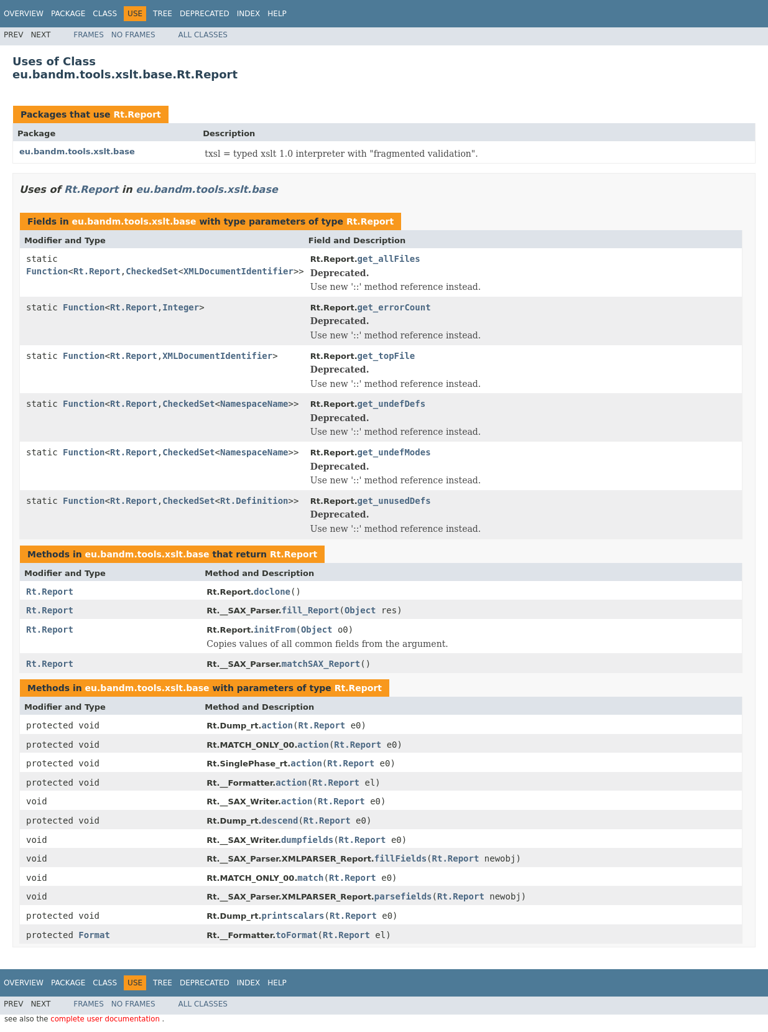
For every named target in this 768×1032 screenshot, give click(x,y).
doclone (272, 592)
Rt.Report (136, 114)
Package (68, 13)
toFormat (296, 935)
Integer (180, 307)
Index (249, 13)
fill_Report (311, 610)
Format (94, 935)
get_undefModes (394, 452)
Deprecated (204, 13)
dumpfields (307, 840)
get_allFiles (389, 259)
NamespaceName (254, 404)
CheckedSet (152, 271)
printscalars (292, 916)
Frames (88, 34)
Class (105, 13)
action (277, 725)
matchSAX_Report (321, 664)
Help (277, 13)
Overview (24, 13)
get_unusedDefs (394, 501)
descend (279, 820)
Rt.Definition (254, 501)
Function (47, 271)
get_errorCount (394, 307)
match (310, 878)
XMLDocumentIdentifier (238, 271)
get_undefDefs (392, 404)
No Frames (133, 34)
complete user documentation (106, 1019)
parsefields (403, 896)
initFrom (274, 630)
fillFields (400, 858)
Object (360, 610)
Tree (162, 13)
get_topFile (386, 356)
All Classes (203, 34)
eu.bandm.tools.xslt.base (77, 151)
